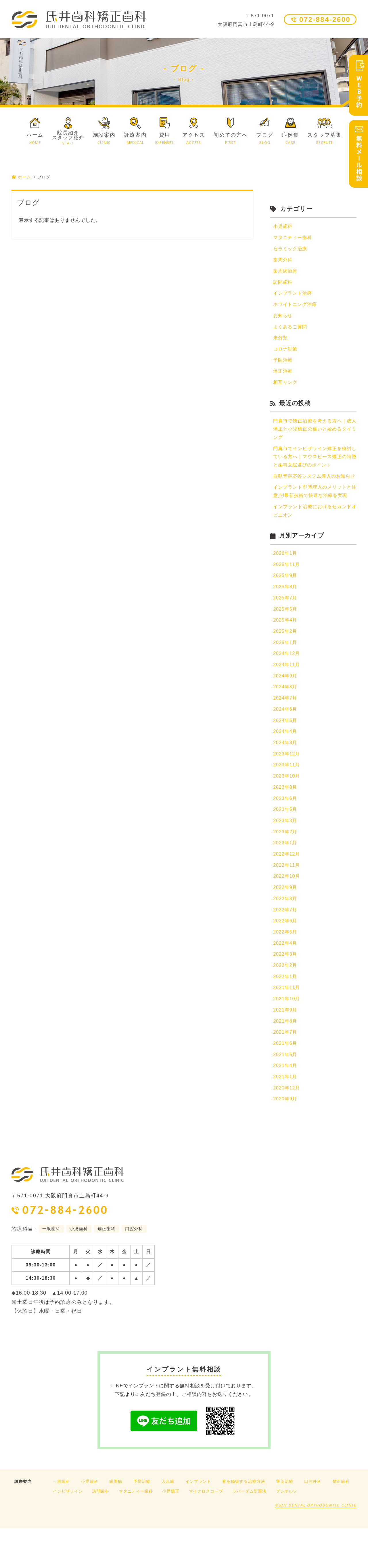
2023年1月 (285, 875)
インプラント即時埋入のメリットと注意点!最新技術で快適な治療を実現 (314, 511)
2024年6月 (285, 738)
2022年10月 (287, 910)
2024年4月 (285, 761)
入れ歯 (168, 1521)
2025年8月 (285, 612)
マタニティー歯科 (293, 238)
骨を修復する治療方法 (243, 1521)
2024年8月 (285, 715)
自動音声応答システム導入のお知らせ (314, 487)
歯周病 (115, 1521)
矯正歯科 (341, 1521)
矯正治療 (283, 375)
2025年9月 (285, 601)
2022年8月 (285, 933)
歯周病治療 (286, 272)
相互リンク (286, 386)
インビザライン (68, 1531)
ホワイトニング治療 (296, 306)
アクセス (193, 139)
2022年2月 (285, 1001)
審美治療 (284, 1521)
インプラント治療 (293, 295)
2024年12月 (287, 681)
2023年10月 (287, 807)
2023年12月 (287, 784)
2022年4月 (285, 978)
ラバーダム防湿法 (249, 1531)
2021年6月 (285, 1081)
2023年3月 (285, 853)
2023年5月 (285, 841)
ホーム (34, 139)
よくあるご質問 (291, 329)
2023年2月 (285, 864)
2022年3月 (285, 990)
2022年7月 (285, 944)
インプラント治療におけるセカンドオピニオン (314, 535)
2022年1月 (285, 1013)
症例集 (290, 139)
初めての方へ (231, 139)
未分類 (281, 341)
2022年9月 (285, 921)
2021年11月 (287, 1024)
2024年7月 (285, 727)
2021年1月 (285, 1116)
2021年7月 (285, 1070)
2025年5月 (285, 635)
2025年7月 (285, 624)
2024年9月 (285, 704)
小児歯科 (283, 226)
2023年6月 (285, 829)
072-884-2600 (324, 19)
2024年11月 (287, 692)
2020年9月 (285, 1139)
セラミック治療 (291, 249)
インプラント (198, 1521)
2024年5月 (285, 749)
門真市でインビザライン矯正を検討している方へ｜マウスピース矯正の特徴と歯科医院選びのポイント (314, 462)
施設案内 (104, 139)
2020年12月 (287, 1127)
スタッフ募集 (324, 139)
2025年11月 (287, 589)
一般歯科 (61, 1521)
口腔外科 (312, 1521)
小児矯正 (170, 1531)
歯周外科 (283, 261)
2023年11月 (287, 795)
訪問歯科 (283, 283)
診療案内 (135, 139)
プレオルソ (286, 1531)
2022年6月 (285, 956)
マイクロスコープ (206, 1531)
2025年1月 (285, 669)
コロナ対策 (286, 352)
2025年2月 (285, 658)
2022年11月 (287, 898)
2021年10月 (287, 1036)
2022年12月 (287, 887)
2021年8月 (285, 1058)
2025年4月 (285, 646)
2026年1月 (285, 578)
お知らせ (283, 318)
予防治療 (283, 363)
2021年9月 (285, 1047)
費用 (164, 139)
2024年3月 (285, 773)
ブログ (264, 139)
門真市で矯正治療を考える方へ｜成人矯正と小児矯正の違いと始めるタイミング (314, 433)
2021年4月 (285, 1104)
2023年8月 (285, 818)
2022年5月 (285, 967)
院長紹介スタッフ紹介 (68, 137)
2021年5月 (285, 1093)
